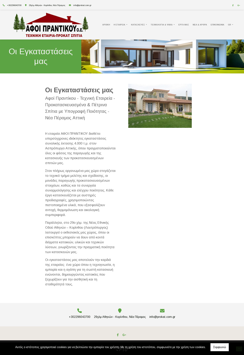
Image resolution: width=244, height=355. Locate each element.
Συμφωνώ (219, 347)
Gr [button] (229, 25)
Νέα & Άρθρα (200, 25)
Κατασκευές (138, 25)
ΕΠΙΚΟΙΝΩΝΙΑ (217, 25)
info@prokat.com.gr (82, 5)
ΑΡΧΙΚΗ (106, 25)
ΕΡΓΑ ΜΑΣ (183, 25)
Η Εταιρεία (120, 25)
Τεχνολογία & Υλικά (162, 25)
